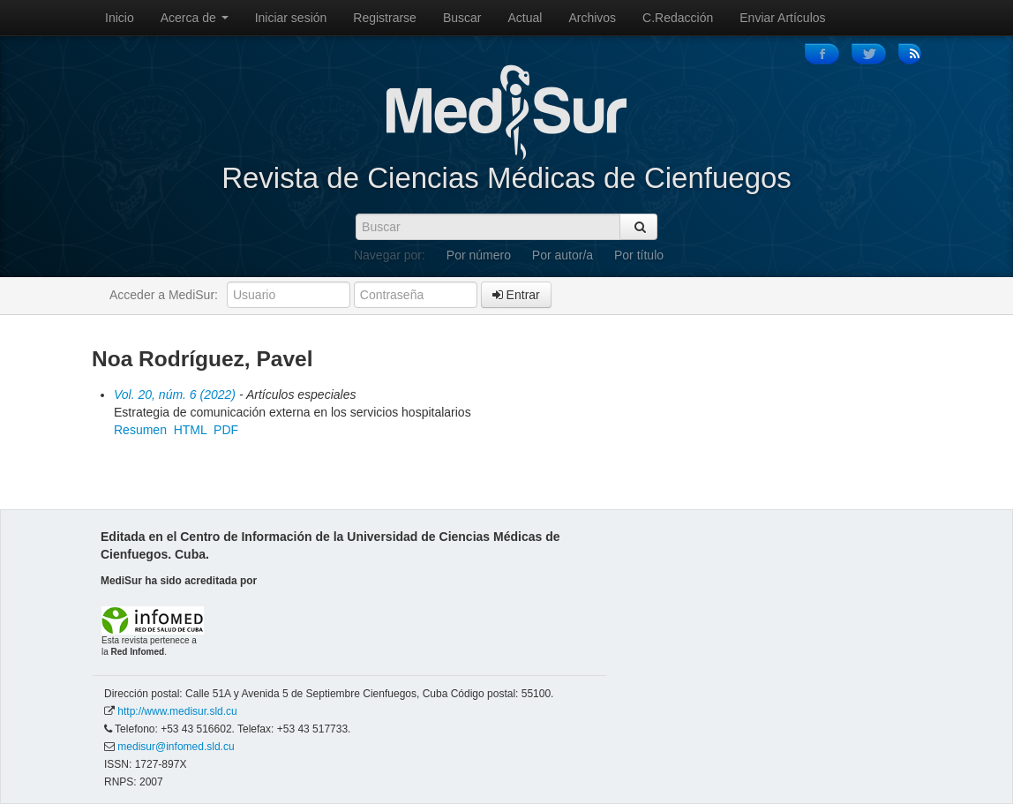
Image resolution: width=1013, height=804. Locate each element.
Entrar (516, 295)
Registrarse (384, 18)
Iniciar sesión (291, 18)
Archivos (592, 18)
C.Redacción (677, 18)
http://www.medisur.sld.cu (176, 711)
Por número (478, 255)
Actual (525, 18)
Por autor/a (562, 255)
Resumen (140, 430)
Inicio (119, 18)
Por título (639, 255)
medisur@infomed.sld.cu (175, 746)
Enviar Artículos (782, 18)
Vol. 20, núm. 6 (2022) (175, 394)
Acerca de (195, 18)
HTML (190, 430)
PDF (226, 430)
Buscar (462, 18)
